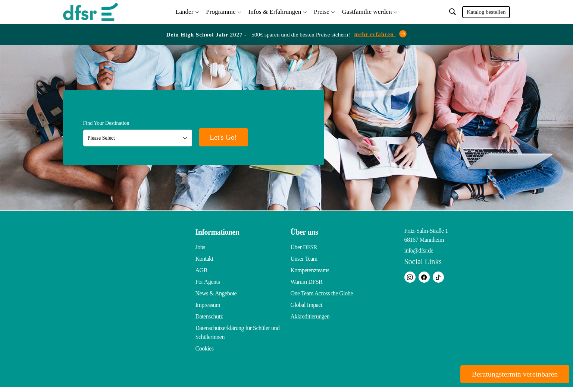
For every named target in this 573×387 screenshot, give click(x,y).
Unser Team (304, 259)
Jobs (200, 247)
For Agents (207, 282)
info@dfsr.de (418, 250)
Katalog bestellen (486, 12)
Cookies (204, 348)
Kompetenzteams (310, 270)
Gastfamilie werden (367, 11)
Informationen (217, 232)
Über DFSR (304, 247)
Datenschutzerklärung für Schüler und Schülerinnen (237, 332)
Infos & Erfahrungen (274, 11)
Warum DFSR (307, 282)
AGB (201, 270)
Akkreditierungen (310, 316)
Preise (321, 11)
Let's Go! (224, 137)
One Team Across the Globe (322, 293)
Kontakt (204, 259)
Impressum (207, 305)
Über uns (304, 232)
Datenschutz (209, 316)
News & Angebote (216, 293)
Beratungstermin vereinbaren (513, 374)
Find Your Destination (106, 123)
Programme (220, 11)
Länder (184, 11)
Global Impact (306, 305)
